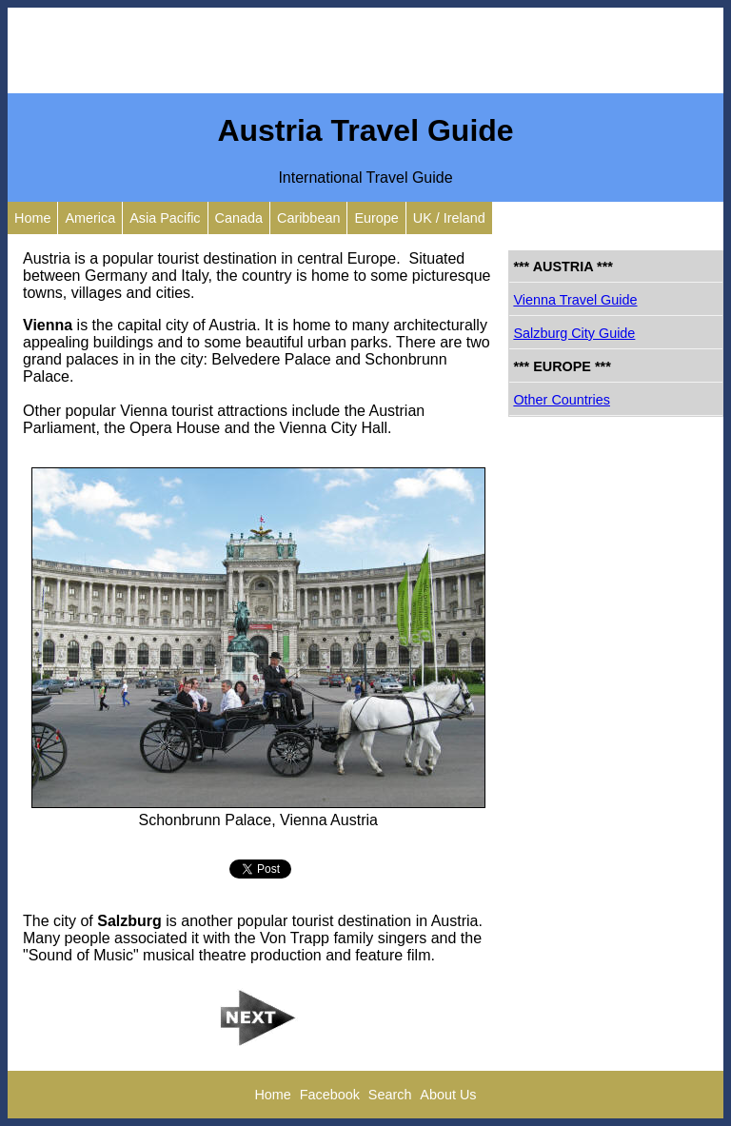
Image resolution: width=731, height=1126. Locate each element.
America (90, 218)
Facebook (330, 1094)
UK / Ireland (449, 218)
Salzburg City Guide (574, 333)
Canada (239, 218)
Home (32, 218)
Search (390, 1094)
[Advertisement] (365, 50)
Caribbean (308, 218)
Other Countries (561, 399)
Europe (376, 218)
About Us (448, 1094)
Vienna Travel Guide (575, 299)
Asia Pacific (164, 218)
